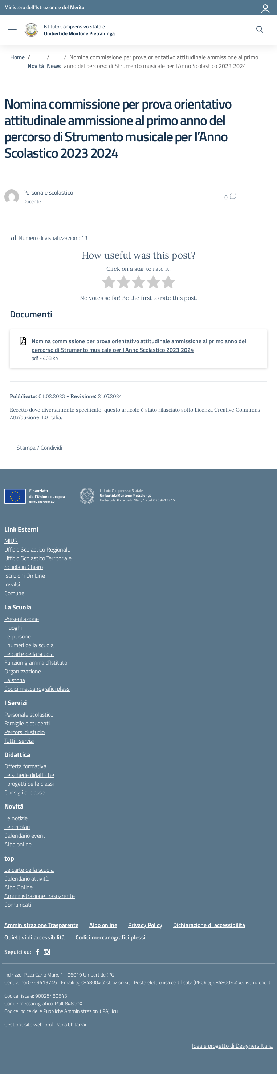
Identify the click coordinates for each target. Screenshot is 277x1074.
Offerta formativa (25, 766)
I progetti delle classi (29, 783)
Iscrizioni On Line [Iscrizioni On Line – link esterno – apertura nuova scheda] (24, 575)
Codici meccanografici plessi (37, 688)
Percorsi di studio (24, 732)
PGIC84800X (68, 1003)
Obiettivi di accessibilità (34, 937)
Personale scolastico (28, 714)
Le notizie (16, 818)
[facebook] (37, 952)
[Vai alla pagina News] (54, 65)
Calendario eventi (25, 835)
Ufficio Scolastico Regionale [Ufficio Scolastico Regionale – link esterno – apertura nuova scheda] (37, 549)
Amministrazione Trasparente (39, 895)
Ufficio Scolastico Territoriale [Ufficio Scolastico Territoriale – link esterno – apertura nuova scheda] (38, 558)
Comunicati (17, 904)
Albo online (18, 844)
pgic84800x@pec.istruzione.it (238, 982)
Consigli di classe (24, 792)
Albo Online (18, 887)
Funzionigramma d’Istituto (35, 662)
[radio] (108, 283)
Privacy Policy (145, 925)
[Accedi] (266, 7)
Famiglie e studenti (27, 723)
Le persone (17, 636)
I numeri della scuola (29, 645)
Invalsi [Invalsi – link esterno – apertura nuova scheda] (12, 584)
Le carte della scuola (29, 653)
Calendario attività (26, 878)
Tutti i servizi (19, 740)
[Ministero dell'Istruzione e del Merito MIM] (44, 7)
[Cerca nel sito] (259, 30)
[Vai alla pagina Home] (17, 57)
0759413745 (42, 982)
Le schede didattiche (29, 774)
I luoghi (13, 627)
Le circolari (17, 826)
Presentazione (21, 618)
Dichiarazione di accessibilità (209, 925)
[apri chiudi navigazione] (12, 30)
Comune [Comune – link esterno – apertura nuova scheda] (14, 593)
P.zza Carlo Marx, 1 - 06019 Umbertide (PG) (70, 974)
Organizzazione (22, 671)
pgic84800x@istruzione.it (102, 982)
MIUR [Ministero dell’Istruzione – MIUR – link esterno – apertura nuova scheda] (11, 540)
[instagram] (47, 952)
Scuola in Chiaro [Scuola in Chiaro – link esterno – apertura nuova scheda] (23, 566)
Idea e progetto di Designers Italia (232, 1045)
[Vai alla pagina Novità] (36, 65)
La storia (14, 680)
